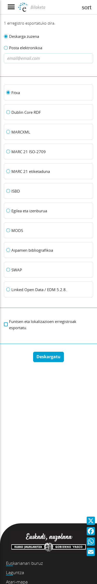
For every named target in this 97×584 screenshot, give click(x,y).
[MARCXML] (48, 132)
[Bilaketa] (53, 7)
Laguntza (15, 572)
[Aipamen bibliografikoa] (48, 250)
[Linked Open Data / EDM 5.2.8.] (48, 289)
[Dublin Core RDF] (48, 112)
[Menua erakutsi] (11, 7)
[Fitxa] (48, 92)
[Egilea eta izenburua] (48, 211)
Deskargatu (48, 357)
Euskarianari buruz (24, 563)
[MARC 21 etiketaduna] (48, 171)
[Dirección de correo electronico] (48, 58)
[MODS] (48, 230)
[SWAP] (48, 270)
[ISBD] (48, 191)
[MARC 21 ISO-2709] (48, 152)
